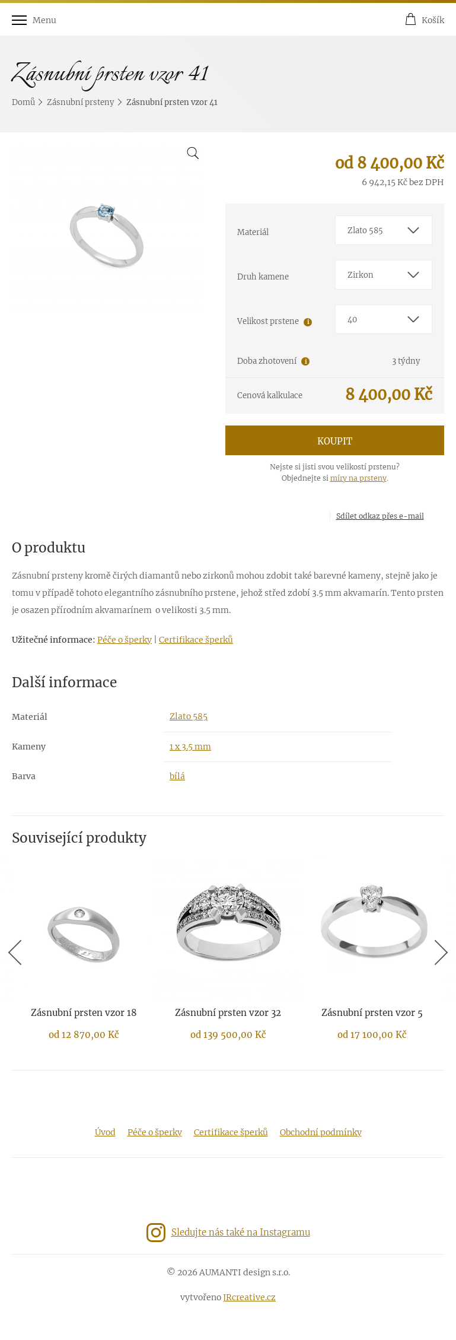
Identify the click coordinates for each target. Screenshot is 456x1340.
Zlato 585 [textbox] (365, 231)
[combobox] (384, 230)
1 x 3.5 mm (190, 746)
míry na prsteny (358, 478)
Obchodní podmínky (321, 1132)
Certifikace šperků (196, 639)
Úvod (105, 1132)
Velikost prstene (268, 321)
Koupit (334, 441)
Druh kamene (263, 277)
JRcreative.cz (249, 1297)
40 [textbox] (352, 320)
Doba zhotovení (266, 361)
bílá (177, 776)
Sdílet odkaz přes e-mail (380, 516)
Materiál (253, 232)
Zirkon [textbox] (360, 275)
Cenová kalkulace (269, 395)
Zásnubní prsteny (80, 102)
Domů (23, 102)
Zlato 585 (189, 716)
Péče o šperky (124, 639)
